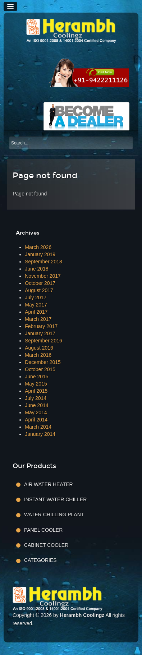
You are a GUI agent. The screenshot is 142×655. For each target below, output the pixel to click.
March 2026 (38, 247)
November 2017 (43, 276)
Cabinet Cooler (46, 545)
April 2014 (36, 420)
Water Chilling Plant (54, 514)
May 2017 (36, 305)
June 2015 (36, 376)
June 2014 (36, 405)
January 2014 (40, 434)
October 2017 (40, 283)
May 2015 (36, 384)
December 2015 (43, 362)
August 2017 (39, 290)
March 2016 (38, 355)
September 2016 (43, 340)
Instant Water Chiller (55, 499)
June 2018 (36, 269)
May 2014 (36, 412)
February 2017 (41, 326)
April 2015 (36, 391)
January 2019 (40, 254)
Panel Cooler (43, 530)
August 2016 (39, 348)
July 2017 (35, 297)
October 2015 (40, 369)
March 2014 (38, 427)
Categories (40, 560)
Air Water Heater (48, 484)
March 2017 (38, 319)
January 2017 (40, 333)
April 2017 (36, 312)
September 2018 (43, 261)
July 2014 (35, 398)
